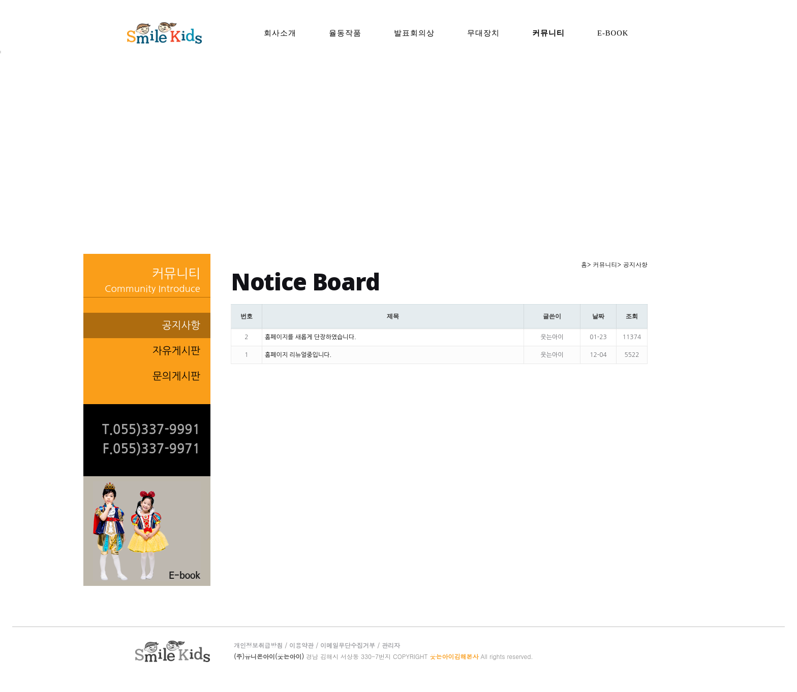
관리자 (391, 645)
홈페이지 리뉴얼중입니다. (298, 355)
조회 (632, 316)
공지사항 (181, 325)
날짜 (598, 316)
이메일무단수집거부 (347, 645)
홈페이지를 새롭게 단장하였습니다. (310, 337)
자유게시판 (176, 351)
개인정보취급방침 (258, 645)
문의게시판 (176, 376)
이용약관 (301, 645)
